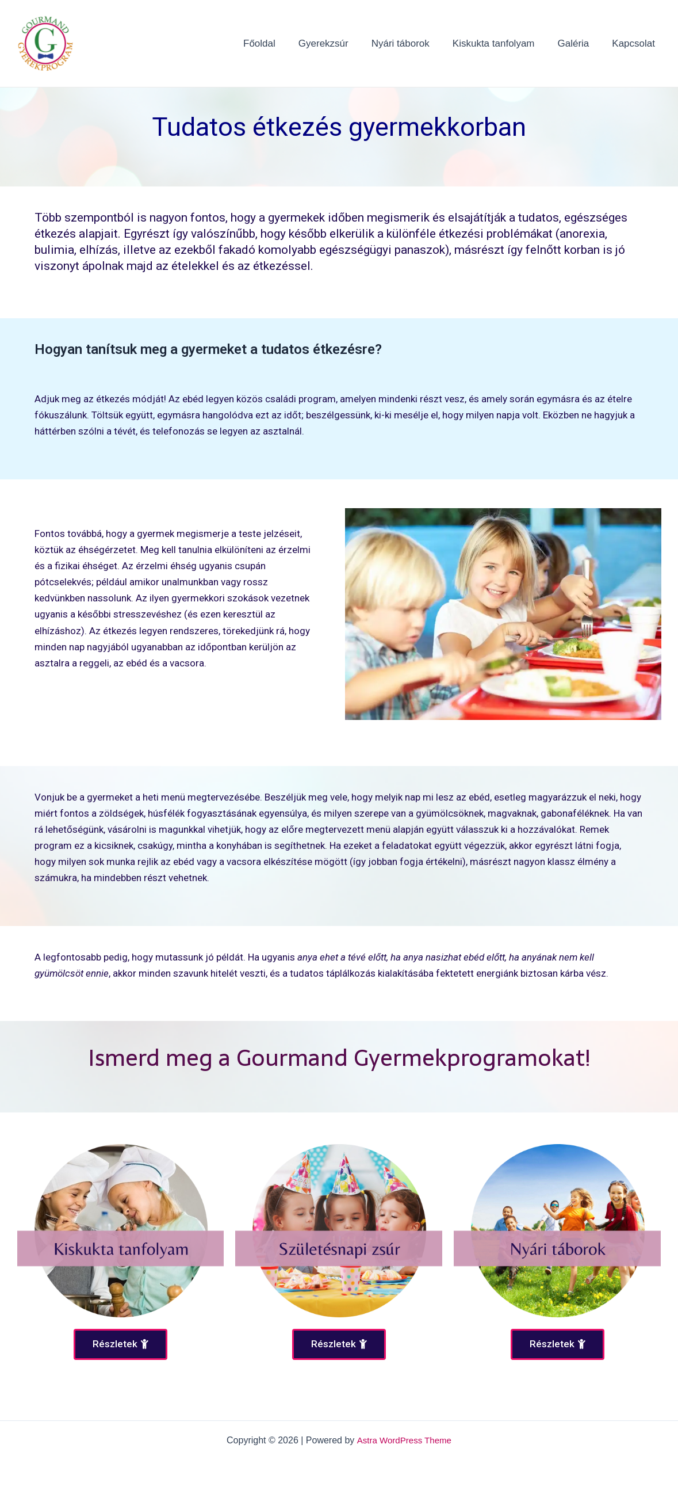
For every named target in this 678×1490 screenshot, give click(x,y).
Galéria (579, 43)
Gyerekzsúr (339, 43)
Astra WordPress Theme (404, 1440)
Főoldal (278, 43)
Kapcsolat (635, 43)
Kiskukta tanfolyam (502, 43)
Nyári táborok (413, 43)
